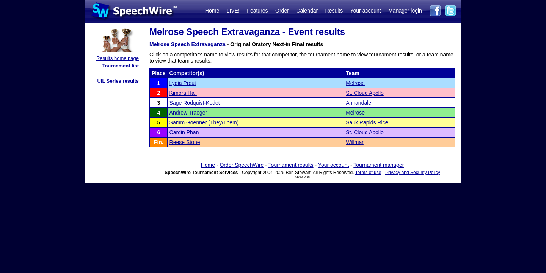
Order (282, 11)
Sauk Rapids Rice (367, 122)
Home (212, 11)
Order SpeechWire (242, 165)
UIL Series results (118, 81)
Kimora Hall (183, 93)
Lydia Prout (182, 83)
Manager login (405, 11)
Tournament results (291, 165)
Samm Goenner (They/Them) (204, 122)
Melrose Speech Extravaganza (187, 44)
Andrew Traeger (188, 113)
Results (334, 11)
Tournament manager (378, 165)
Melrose (355, 83)
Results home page (117, 58)
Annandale (358, 103)
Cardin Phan (184, 132)
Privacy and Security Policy (412, 172)
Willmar (355, 142)
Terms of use (368, 172)
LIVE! (233, 11)
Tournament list (120, 66)
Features (257, 11)
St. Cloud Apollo (365, 93)
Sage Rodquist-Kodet (194, 103)
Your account (365, 11)
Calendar (307, 11)
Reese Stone (184, 142)
